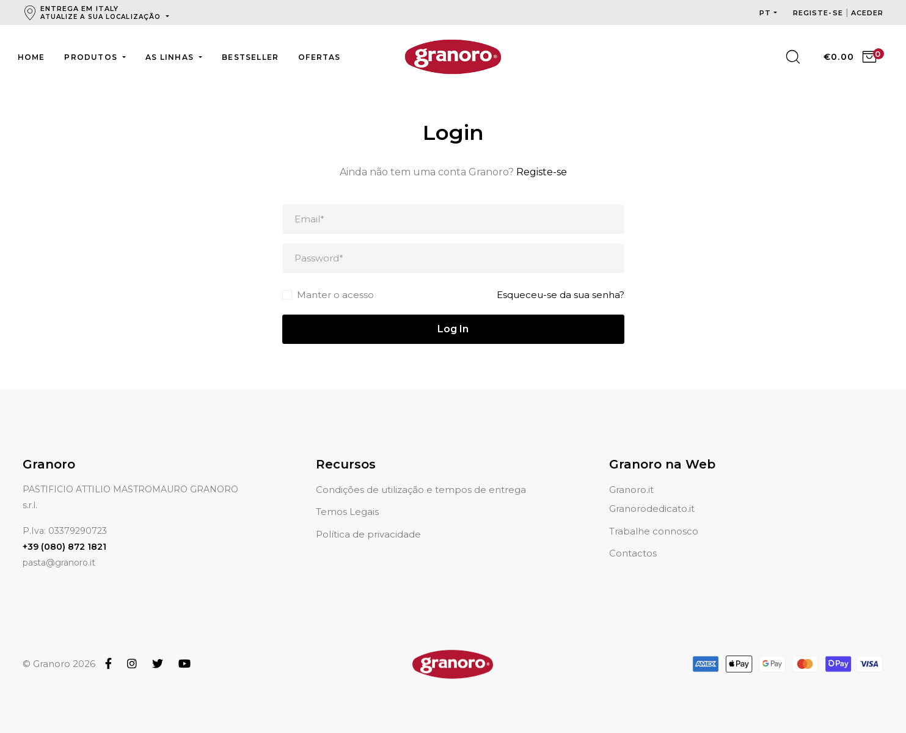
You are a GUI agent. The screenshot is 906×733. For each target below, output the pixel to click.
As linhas (170, 57)
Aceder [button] (867, 13)
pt (765, 13)
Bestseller (250, 57)
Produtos (92, 57)
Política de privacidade (368, 519)
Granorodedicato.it (652, 494)
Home (31, 57)
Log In (453, 329)
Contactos (633, 538)
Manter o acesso (335, 295)
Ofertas (319, 57)
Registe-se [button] (819, 13)
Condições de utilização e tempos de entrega (421, 475)
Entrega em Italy (102, 12)
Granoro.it (631, 475)
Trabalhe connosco (653, 516)
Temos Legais (347, 497)
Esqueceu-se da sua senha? (560, 295)
